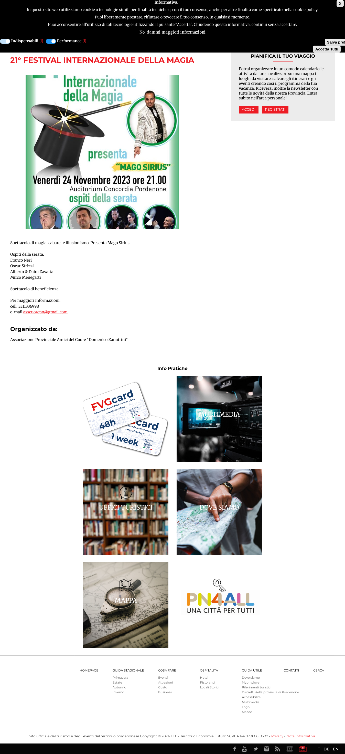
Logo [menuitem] (246, 707)
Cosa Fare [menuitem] (167, 671)
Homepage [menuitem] (89, 671)
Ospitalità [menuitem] (209, 671)
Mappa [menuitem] (247, 712)
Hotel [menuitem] (204, 678)
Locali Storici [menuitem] (209, 687)
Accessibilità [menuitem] (251, 697)
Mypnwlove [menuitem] (251, 683)
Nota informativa (300, 736)
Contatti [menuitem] (291, 671)
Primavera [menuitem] (120, 678)
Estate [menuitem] (117, 683)
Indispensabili (24, 41)
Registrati (275, 110)
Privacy (277, 736)
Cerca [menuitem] (318, 671)
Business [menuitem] (165, 692)
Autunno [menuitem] (119, 687)
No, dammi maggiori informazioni (172, 32)
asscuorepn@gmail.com (45, 312)
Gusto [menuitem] (162, 687)
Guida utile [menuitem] (252, 671)
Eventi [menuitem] (163, 678)
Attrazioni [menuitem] (165, 683)
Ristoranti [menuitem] (207, 683)
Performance (69, 41)
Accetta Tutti (326, 49)
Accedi (248, 110)
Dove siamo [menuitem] (251, 678)
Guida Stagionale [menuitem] (128, 671)
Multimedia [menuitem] (251, 702)
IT (318, 749)
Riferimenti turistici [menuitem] (256, 687)
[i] (41, 41)
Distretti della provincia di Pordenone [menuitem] (270, 692)
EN (336, 749)
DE (326, 749)
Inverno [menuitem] (118, 692)
